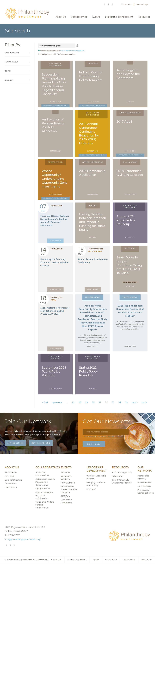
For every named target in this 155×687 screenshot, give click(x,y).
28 (80, 402)
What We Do (11, 472)
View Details (55, 241)
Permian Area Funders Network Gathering (69, 489)
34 (119, 402)
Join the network (15, 443)
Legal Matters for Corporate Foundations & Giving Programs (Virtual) (55, 310)
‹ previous (57, 402)
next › (135, 402)
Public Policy (117, 476)
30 (93, 402)
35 (126, 402)
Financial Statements (77, 559)
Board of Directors (13, 480)
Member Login (142, 4)
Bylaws (96, 559)
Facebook (104, 4)
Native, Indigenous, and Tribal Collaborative (44, 495)
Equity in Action (42, 489)
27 (73, 402)
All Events (65, 472)
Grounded (91, 489)
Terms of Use (129, 559)
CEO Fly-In (65, 496)
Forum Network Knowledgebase (72, 50)
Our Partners (11, 487)
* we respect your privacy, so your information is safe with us (104, 436)
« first (45, 402)
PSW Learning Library (122, 472)
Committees (11, 484)
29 (86, 402)
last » (144, 402)
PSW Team (10, 476)
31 (99, 402)
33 (113, 402)
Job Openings (144, 486)
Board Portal (146, 559)
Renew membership (41, 443)
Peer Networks (144, 483)
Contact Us (126, 4)
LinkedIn (112, 4)
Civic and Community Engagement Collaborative (45, 482)
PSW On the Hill (68, 483)
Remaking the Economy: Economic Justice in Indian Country (54, 262)
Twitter (108, 4)
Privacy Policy (111, 559)
